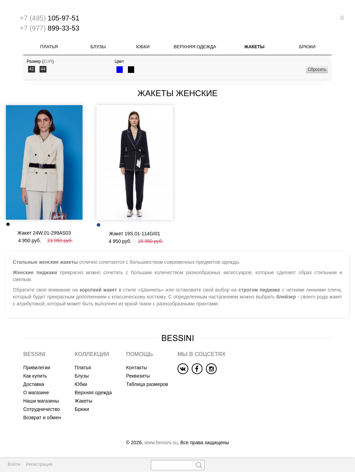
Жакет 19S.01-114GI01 (134, 233)
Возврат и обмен (42, 417)
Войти (14, 464)
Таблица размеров (147, 384)
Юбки (143, 46)
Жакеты (254, 46)
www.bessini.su (161, 442)
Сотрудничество (41, 409)
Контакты (136, 367)
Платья (49, 46)
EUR (48, 61)
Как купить (35, 376)
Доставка (33, 384)
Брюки (307, 46)
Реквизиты (138, 376)
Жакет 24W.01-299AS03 (44, 233)
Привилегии (36, 367)
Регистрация (39, 464)
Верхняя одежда (195, 46)
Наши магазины (41, 401)
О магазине (36, 392)
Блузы (98, 46)
